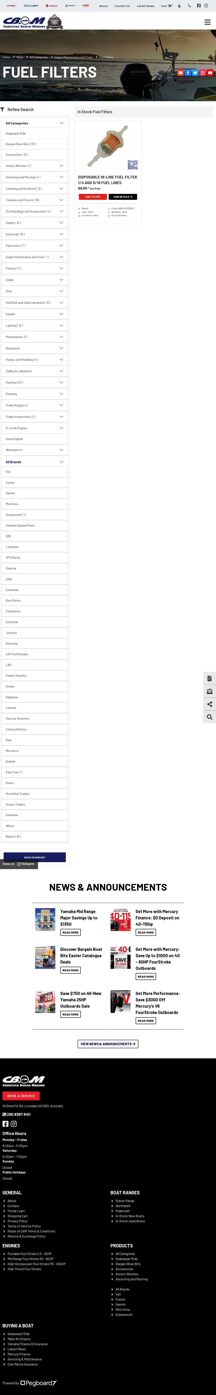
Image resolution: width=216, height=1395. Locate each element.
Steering (34, 394)
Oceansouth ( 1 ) (16, 514)
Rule (8, 740)
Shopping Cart (18, 1216)
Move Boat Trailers (18, 793)
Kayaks (34, 314)
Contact (13, 1206)
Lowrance (12, 546)
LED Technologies (17, 654)
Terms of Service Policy (24, 1226)
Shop (19, 57)
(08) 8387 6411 (17, 1114)
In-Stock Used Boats (130, 1221)
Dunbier (10, 761)
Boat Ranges (125, 1192)
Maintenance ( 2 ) (34, 337)
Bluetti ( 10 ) (13, 836)
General (12, 1192)
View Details (122, 196)
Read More (70, 932)
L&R (8, 665)
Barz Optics (13, 600)
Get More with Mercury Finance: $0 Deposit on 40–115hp (157, 918)
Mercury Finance (19, 1354)
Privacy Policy (17, 1221)
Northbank (123, 1206)
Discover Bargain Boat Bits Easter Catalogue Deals (81, 955)
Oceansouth (124, 1314)
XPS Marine (13, 557)
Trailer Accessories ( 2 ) (34, 417)
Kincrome (12, 643)
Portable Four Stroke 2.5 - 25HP (30, 1254)
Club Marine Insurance (23, 1364)
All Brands (35, 462)
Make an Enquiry (35, 857)
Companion (13, 611)
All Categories (39, 57)
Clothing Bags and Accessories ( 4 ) (34, 211)
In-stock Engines (34, 428)
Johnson (11, 632)
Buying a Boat (18, 1325)
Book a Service (21, 1095)
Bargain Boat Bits (128, 1264)
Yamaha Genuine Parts (20, 525)
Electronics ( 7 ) (34, 246)
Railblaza (12, 697)
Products (122, 1245)
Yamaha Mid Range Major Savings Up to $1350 (78, 918)
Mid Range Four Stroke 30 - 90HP (31, 1259)
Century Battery (16, 729)
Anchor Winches (127, 1274)
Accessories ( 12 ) (17, 154)
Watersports (34, 450)
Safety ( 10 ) (34, 223)
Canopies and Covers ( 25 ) (34, 200)
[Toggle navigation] (207, 22)
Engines (11, 1245)
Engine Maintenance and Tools (73, 57)
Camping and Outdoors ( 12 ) (34, 188)
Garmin (10, 493)
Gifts (34, 291)
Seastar (11, 568)
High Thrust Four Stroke (24, 1269)
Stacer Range (125, 1201)
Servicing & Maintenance (25, 1359)
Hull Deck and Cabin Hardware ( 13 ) (34, 303)
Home (6, 57)
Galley (34, 280)
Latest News (145, 6)
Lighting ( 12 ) (34, 325)
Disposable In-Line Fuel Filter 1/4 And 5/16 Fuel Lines (107, 180)
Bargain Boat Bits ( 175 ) (21, 144)
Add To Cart (93, 196)
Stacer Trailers (15, 804)
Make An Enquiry (19, 1339)
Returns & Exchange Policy (26, 1236)
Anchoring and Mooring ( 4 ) (34, 177)
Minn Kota (12, 504)
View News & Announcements (108, 1044)
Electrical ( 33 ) (34, 234)
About (103, 6)
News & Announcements (108, 887)
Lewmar (11, 707)
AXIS (9, 579)
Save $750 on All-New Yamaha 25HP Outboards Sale (80, 999)
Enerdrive (12, 815)
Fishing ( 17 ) (34, 268)
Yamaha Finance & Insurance (28, 1344)
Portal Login (16, 1211)
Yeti (8, 472)
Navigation (34, 348)
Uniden (10, 686)
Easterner (12, 590)
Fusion (10, 482)
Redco (10, 783)
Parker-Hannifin (16, 675)
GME (8, 536)
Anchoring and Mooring (132, 1279)
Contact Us (122, 6)
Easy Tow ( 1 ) (14, 772)
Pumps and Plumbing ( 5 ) (34, 360)
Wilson (10, 825)
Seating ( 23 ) (34, 382)
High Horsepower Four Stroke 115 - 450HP (37, 1264)
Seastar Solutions (17, 718)
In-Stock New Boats (130, 1216)
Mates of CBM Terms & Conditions (31, 1231)
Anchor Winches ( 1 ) (34, 166)
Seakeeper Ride (16, 133)
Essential (12, 622)
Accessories (124, 1269)
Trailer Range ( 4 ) (34, 405)
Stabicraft (123, 1211)
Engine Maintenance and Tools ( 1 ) (34, 257)
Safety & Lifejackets (34, 371)
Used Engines (14, 439)
